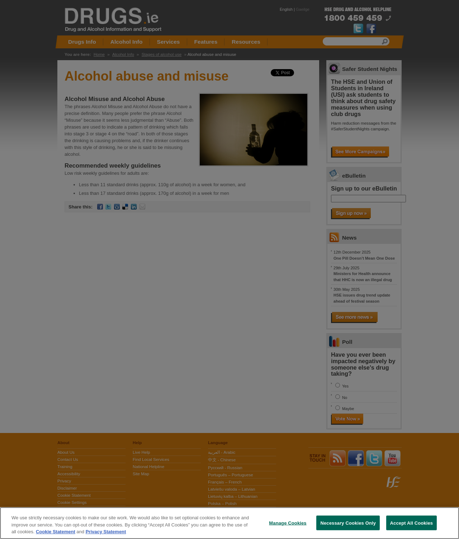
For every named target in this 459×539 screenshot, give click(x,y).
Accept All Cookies (411, 522)
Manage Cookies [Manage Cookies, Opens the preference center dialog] (287, 522)
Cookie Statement (55, 531)
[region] (229, 523)
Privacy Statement (106, 531)
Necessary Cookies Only (348, 522)
